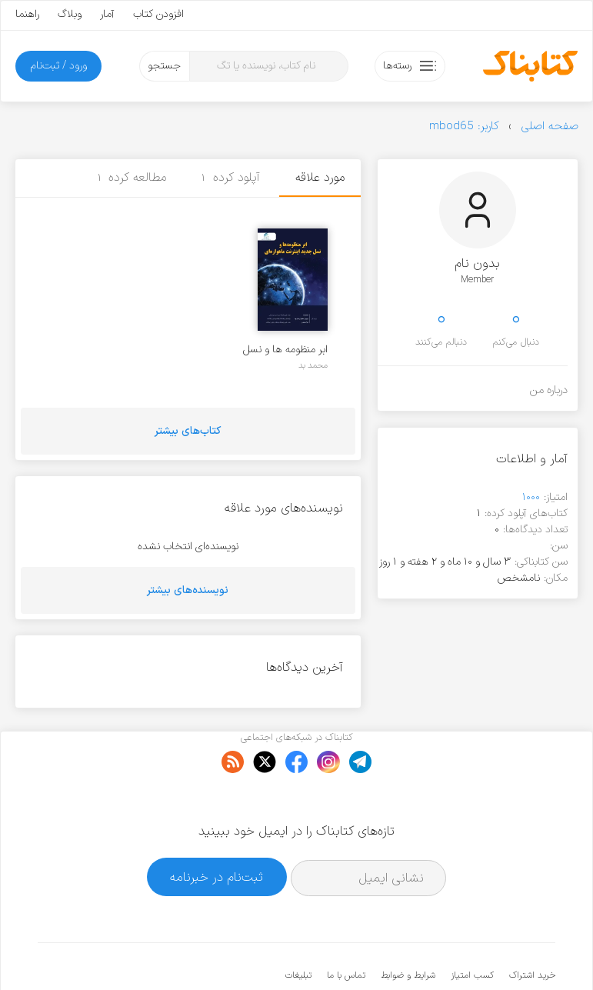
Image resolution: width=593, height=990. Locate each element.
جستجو (164, 66)
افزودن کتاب (158, 14)
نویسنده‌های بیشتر (187, 590)
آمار (107, 14)
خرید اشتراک (532, 928)
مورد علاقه (320, 177)
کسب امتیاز (472, 928)
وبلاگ (70, 14)
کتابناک (474, 953)
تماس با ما (346, 928)
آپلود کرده (231, 177)
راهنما (27, 14)
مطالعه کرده (132, 177)
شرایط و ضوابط (408, 928)
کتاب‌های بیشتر (188, 431)
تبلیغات (298, 928)
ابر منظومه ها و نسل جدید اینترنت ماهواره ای (284, 350)
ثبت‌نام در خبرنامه (216, 829)
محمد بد (313, 365)
